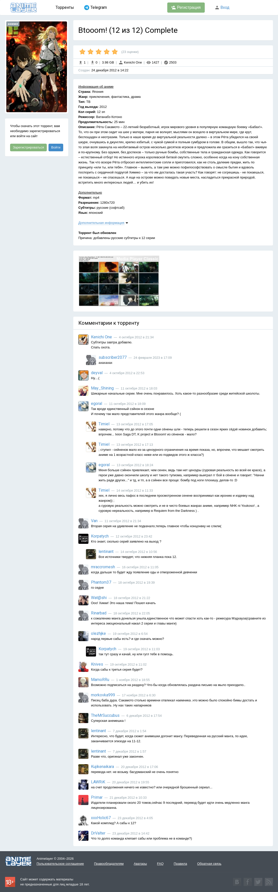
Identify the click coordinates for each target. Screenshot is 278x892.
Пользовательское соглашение (60, 864)
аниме (13, 24)
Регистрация (186, 7)
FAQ (160, 864)
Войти (55, 147)
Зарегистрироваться (28, 147)
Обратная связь (209, 864)
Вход (222, 7)
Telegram (95, 7)
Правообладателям (109, 864)
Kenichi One (130, 62)
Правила (180, 864)
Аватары (140, 864)
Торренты (65, 7)
